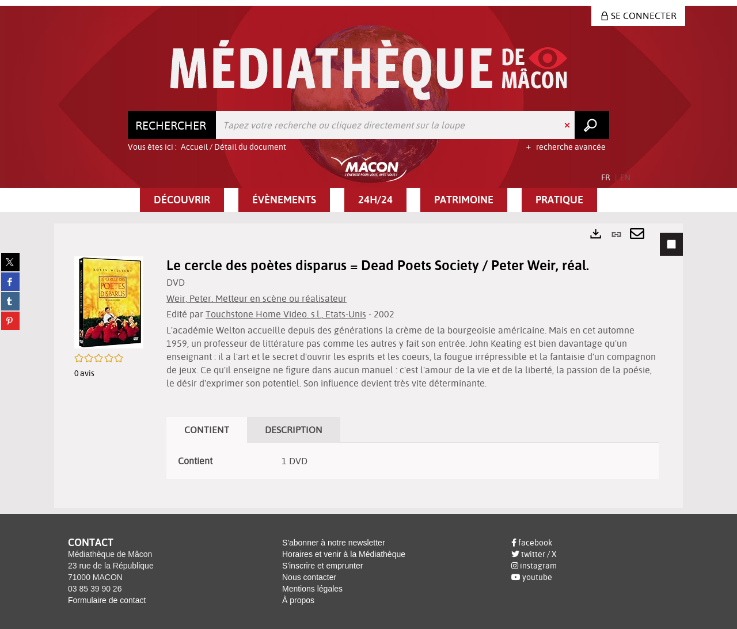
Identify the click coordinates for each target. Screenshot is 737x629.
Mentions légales (312, 588)
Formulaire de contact (107, 600)
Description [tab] (293, 429)
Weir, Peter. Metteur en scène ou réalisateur (256, 298)
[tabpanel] (368, 365)
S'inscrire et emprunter (322, 565)
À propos (298, 600)
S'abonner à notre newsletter (333, 542)
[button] (182, 200)
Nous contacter (309, 577)
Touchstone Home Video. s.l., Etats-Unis (286, 314)
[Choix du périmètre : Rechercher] (172, 125)
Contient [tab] (206, 429)
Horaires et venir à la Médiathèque (343, 554)
